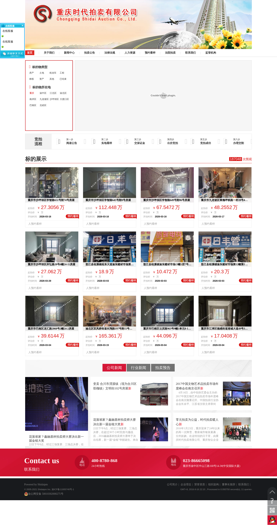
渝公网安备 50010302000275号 (43, 494)
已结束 (63, 79)
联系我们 (190, 52)
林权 (31, 79)
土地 (41, 73)
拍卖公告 (89, 52)
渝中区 (43, 93)
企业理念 (186, 484)
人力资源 (129, 52)
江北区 (53, 93)
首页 (29, 52)
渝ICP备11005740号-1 (63, 489)
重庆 (32, 93)
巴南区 (33, 105)
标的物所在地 (40, 87)
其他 (52, 79)
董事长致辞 (228, 484)
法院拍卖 (170, 52)
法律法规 (109, 52)
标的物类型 (38, 67)
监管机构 (210, 52)
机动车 (53, 73)
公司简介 (172, 484)
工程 (62, 73)
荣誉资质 (199, 484)
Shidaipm (43, 484)
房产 (31, 73)
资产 (41, 79)
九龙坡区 (44, 99)
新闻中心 (69, 52)
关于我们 (48, 52)
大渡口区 (64, 99)
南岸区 (33, 99)
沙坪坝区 (54, 99)
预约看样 (149, 52)
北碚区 (43, 105)
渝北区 (63, 93)
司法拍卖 (138, 24)
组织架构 (213, 484)
